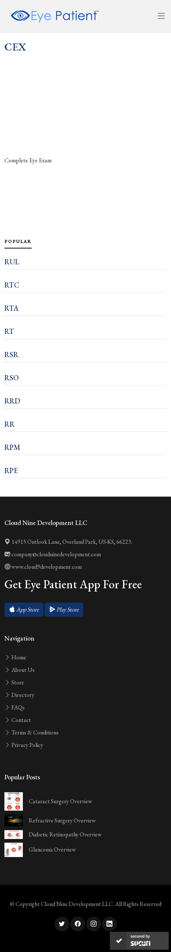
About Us (19, 670)
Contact (17, 720)
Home (15, 657)
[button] (23, 610)
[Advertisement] (85, 121)
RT (9, 331)
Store (14, 682)
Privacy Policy (23, 745)
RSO (11, 377)
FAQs (14, 707)
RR (9, 424)
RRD (12, 401)
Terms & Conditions (31, 732)
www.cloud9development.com (43, 567)
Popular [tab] (18, 241)
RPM (12, 447)
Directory (19, 695)
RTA (11, 308)
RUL (11, 262)
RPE (11, 470)
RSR (11, 354)
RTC (11, 285)
